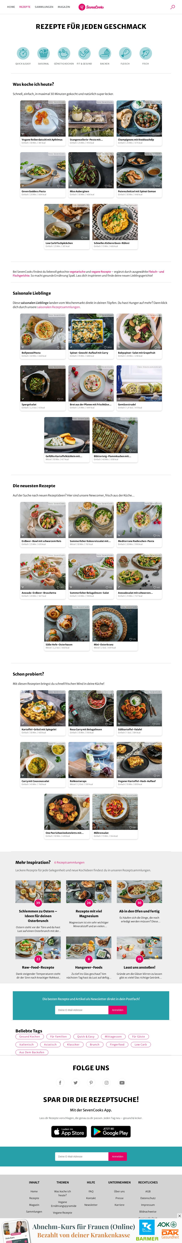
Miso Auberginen (79, 191)
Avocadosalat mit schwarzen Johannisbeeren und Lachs (134, 593)
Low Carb (141, 1044)
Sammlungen (44, 7)
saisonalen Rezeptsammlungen (58, 307)
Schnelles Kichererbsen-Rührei (111, 243)
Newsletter (91, 1205)
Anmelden (117, 1010)
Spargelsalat (29, 404)
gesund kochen (29, 1036)
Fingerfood (117, 1044)
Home (11, 7)
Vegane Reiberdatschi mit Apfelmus (42, 139)
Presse (120, 1198)
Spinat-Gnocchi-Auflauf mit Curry (89, 352)
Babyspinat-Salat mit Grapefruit (136, 352)
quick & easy (86, 1036)
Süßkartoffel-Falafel (130, 729)
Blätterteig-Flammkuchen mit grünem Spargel (111, 456)
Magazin (64, 7)
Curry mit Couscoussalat (35, 781)
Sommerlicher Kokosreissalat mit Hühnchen (89, 541)
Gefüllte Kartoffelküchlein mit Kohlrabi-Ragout (63, 456)
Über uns (119, 1191)
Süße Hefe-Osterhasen (59, 644)
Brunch (95, 1044)
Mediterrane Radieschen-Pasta (136, 541)
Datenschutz (148, 1198)
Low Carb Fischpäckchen (59, 243)
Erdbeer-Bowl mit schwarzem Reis (41, 541)
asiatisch (50, 1044)
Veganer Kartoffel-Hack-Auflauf (137, 781)
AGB (148, 1191)
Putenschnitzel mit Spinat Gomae (137, 191)
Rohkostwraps (78, 781)
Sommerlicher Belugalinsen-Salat (89, 592)
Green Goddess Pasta (34, 191)
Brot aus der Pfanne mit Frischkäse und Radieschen (89, 404)
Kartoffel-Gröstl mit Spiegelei (39, 729)
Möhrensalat (101, 832)
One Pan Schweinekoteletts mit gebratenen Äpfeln (63, 833)
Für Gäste (138, 1036)
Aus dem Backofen (31, 1052)
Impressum (148, 1205)
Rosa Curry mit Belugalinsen (86, 729)
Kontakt (91, 1198)
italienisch (26, 1044)
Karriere (119, 1205)
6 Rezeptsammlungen (69, 862)
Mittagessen (113, 1036)
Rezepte (24, 7)
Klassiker (73, 1044)
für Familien (58, 1036)
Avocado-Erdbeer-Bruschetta (39, 592)
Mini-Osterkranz (103, 644)
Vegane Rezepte (62, 1212)
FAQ (91, 1191)
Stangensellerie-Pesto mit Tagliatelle (85, 140)
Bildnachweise (147, 1211)
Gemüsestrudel (127, 404)
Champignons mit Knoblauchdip (136, 139)
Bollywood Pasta (31, 352)
